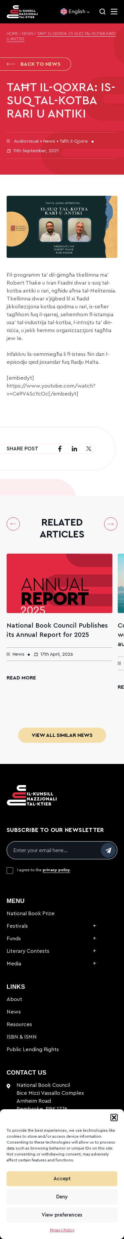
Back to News (34, 64)
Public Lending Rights (33, 1049)
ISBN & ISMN (22, 1037)
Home (12, 34)
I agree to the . (44, 870)
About (14, 999)
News (27, 34)
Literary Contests (28, 951)
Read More (21, 677)
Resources (19, 1024)
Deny (62, 1196)
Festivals (17, 926)
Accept (62, 1178)
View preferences (62, 1215)
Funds (14, 938)
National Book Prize (31, 913)
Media (14, 963)
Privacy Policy (62, 1230)
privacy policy (56, 870)
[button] (114, 1117)
